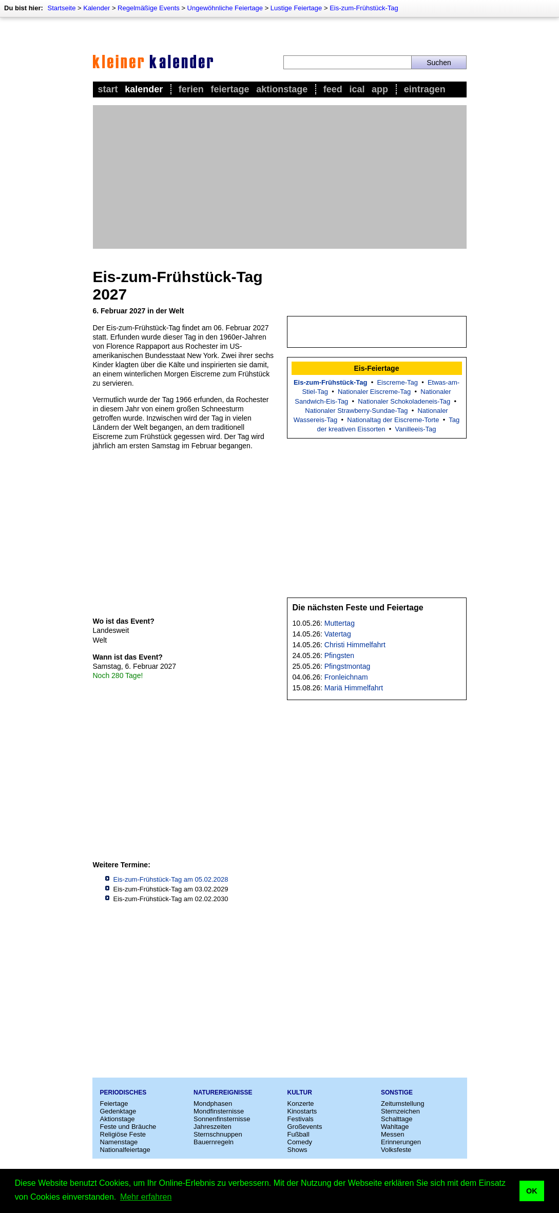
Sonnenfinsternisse (222, 1119)
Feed (332, 89)
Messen (392, 1134)
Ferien (191, 89)
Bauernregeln (214, 1142)
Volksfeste (396, 1150)
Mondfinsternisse (219, 1111)
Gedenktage (118, 1111)
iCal (356, 89)
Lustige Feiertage (296, 8)
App (380, 89)
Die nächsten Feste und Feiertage (358, 607)
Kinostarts (302, 1111)
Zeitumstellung (403, 1103)
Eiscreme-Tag (397, 382)
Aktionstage (281, 89)
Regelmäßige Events (149, 8)
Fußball (298, 1134)
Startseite (61, 8)
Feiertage (229, 89)
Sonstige (397, 1092)
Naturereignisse (223, 1092)
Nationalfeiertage (125, 1150)
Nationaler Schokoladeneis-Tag (404, 401)
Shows (297, 1150)
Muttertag (339, 623)
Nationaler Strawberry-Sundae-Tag (356, 410)
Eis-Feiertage (376, 368)
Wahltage (395, 1126)
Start (108, 89)
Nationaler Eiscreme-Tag (374, 391)
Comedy (299, 1142)
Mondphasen (213, 1103)
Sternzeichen (400, 1111)
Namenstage (119, 1142)
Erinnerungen (401, 1142)
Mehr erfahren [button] (146, 1196)
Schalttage (396, 1119)
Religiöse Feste (123, 1134)
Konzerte (300, 1103)
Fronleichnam (346, 677)
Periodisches (123, 1092)
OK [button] (531, 1191)
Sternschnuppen (218, 1134)
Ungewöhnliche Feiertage (225, 8)
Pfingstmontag (347, 666)
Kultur (299, 1092)
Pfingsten (339, 655)
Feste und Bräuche (128, 1126)
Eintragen (425, 89)
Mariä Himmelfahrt (353, 688)
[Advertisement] (280, 177)
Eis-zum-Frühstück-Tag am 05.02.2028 (170, 879)
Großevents (304, 1126)
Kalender (96, 8)
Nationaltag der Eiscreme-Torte (393, 420)
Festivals (300, 1119)
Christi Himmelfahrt (354, 645)
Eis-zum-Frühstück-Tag (364, 8)
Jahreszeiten (213, 1126)
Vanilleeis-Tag (415, 429)
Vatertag (337, 634)
